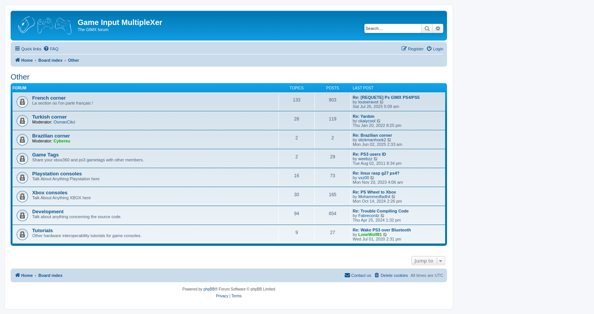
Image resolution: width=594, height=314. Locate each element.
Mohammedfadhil (374, 196)
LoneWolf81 (370, 234)
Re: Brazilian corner (372, 135)
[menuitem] (50, 48)
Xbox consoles (49, 192)
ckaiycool (366, 121)
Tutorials (42, 230)
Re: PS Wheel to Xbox (374, 192)
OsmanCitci (64, 122)
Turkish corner (49, 117)
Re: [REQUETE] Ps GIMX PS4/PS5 (386, 97)
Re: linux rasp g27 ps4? (376, 173)
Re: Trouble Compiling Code (381, 211)
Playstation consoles (57, 174)
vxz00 (363, 177)
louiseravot (368, 102)
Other (20, 77)
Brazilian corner (51, 136)
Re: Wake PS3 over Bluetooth (382, 230)
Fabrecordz (369, 215)
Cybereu (61, 141)
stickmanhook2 (372, 139)
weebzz (365, 158)
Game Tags (45, 155)
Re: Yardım (363, 116)
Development (48, 211)
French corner (49, 98)
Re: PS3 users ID (369, 154)
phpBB (209, 289)
